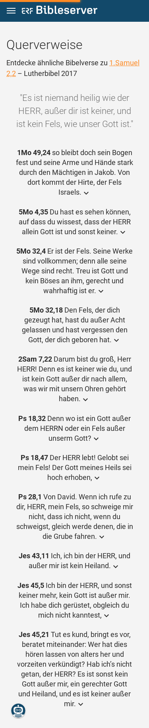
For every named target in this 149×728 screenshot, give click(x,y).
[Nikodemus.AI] (18, 710)
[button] (11, 11)
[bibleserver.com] (59, 11)
